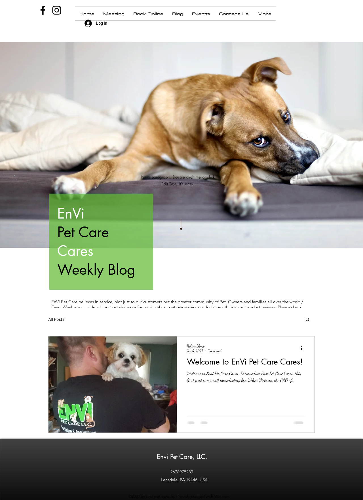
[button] (307, 320)
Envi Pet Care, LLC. (182, 457)
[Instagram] (57, 10)
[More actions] (303, 348)
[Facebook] (43, 10)
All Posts (56, 319)
